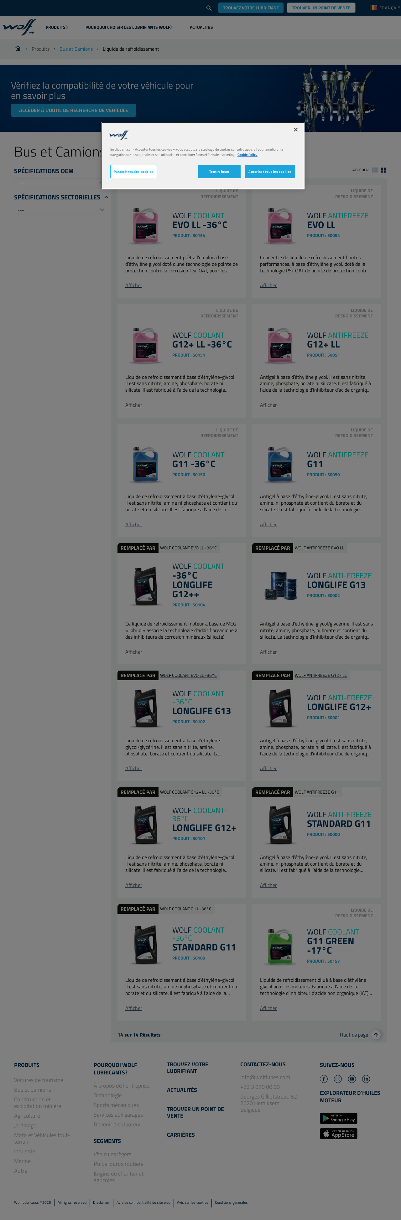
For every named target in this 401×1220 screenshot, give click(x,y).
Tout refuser (219, 171)
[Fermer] (296, 129)
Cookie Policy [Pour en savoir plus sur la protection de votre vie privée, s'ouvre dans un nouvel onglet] (247, 154)
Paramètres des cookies (134, 171)
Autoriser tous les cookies (270, 171)
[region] (203, 155)
